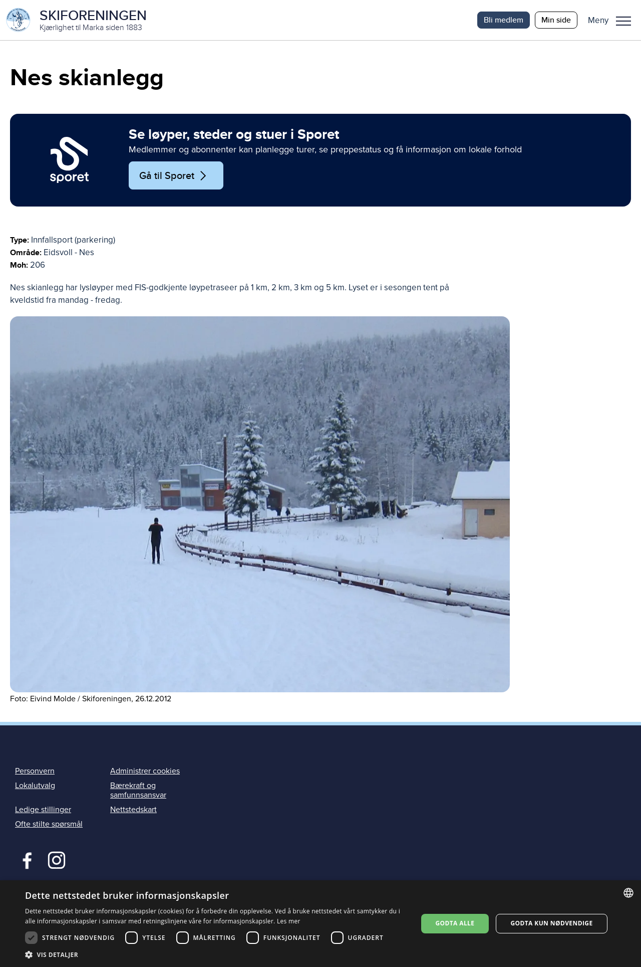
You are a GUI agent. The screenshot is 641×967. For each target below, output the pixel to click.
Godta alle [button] (454, 923)
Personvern (35, 771)
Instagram (56, 859)
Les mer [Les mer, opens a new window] (288, 921)
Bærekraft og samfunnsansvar (138, 790)
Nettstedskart (133, 810)
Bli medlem (503, 20)
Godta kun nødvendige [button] (551, 923)
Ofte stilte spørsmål (49, 824)
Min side (556, 20)
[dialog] (320, 923)
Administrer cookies (145, 771)
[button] (613, 20)
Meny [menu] (623, 21)
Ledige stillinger (43, 810)
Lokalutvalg (35, 786)
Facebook (25, 859)
